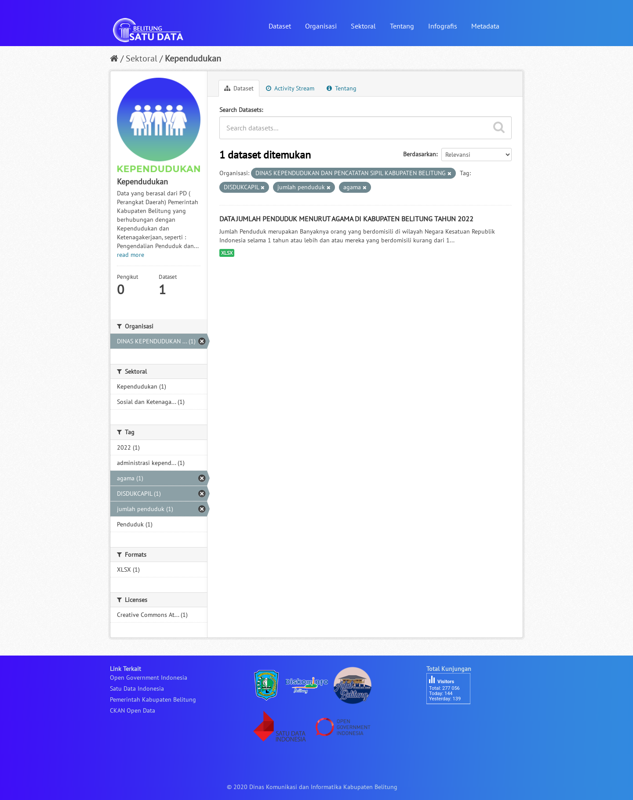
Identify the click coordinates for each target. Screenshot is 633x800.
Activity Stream (290, 88)
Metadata (485, 26)
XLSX (227, 252)
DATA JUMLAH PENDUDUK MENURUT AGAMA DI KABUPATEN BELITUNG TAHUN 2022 (346, 218)
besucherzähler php (452, 719)
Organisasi (321, 26)
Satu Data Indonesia (137, 688)
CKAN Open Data (132, 710)
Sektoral (363, 26)
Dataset (280, 26)
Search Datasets (240, 110)
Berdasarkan (419, 154)
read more (130, 255)
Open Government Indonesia (148, 677)
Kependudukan (193, 58)
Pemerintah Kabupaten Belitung (153, 699)
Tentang (402, 26)
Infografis (442, 26)
